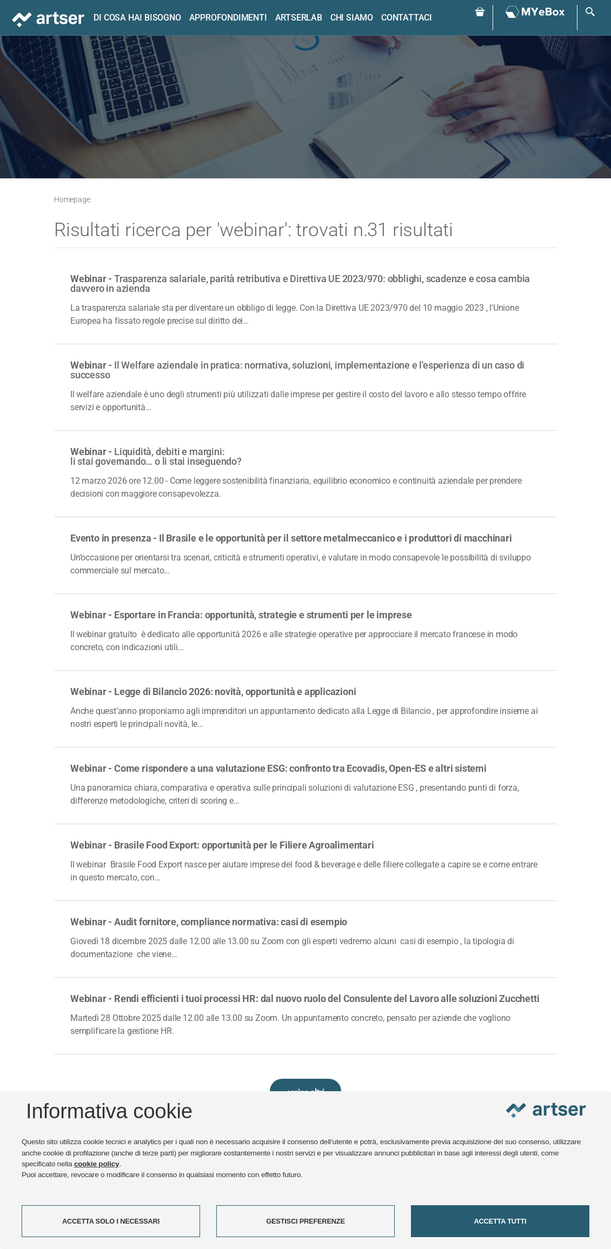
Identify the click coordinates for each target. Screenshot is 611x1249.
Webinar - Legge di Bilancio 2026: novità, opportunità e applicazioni (213, 691)
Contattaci (406, 17)
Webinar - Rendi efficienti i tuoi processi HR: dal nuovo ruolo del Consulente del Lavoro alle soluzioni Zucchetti (304, 998)
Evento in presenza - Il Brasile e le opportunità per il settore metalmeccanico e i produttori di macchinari (291, 538)
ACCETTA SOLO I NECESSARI (111, 1221)
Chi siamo (351, 17)
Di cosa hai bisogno (137, 17)
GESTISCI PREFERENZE (305, 1221)
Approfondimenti (228, 17)
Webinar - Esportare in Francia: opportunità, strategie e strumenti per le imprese (241, 614)
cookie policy (96, 1164)
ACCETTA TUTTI (500, 1221)
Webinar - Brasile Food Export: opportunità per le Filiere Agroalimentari (222, 845)
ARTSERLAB (298, 17)
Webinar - (300, 283)
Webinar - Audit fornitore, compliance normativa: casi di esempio (208, 921)
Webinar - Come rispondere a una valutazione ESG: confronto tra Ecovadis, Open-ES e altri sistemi (278, 768)
